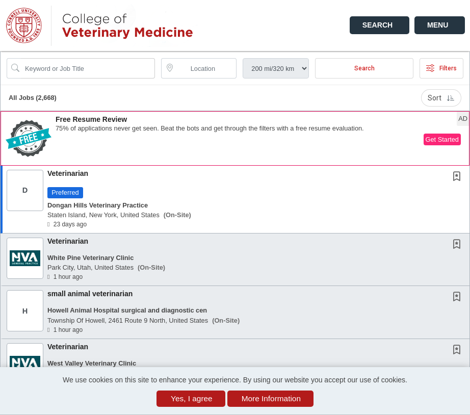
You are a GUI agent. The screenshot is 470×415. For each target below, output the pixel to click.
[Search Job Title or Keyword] (88, 68)
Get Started (442, 139)
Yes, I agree (192, 398)
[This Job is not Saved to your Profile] (458, 177)
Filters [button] (441, 68)
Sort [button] (441, 98)
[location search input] (206, 68)
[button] (439, 25)
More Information (271, 398)
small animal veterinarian (90, 294)
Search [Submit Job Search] (364, 68)
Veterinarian (67, 173)
